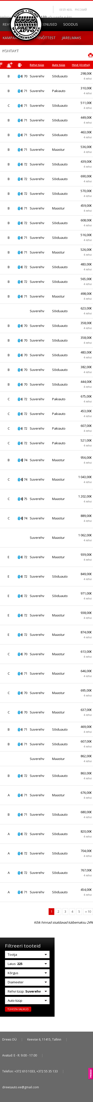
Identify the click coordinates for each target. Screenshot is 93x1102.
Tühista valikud (18, 1009)
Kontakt (10, 51)
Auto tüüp (58, 65)
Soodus (70, 24)
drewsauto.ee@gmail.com (20, 1087)
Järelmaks (71, 37)
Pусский (81, 9)
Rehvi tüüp (37, 65)
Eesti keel (66, 9)
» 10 (88, 911)
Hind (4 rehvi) (81, 65)
